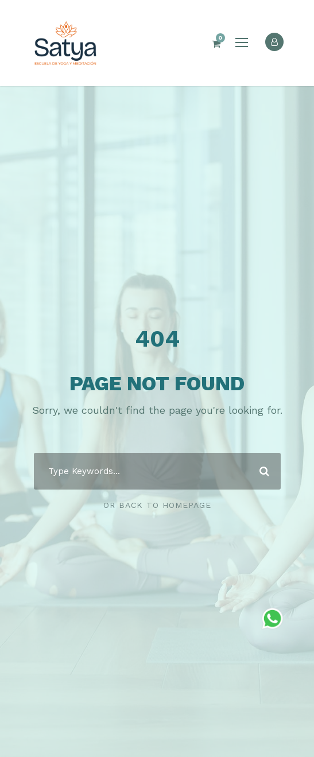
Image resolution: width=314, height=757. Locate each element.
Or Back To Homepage (157, 505)
